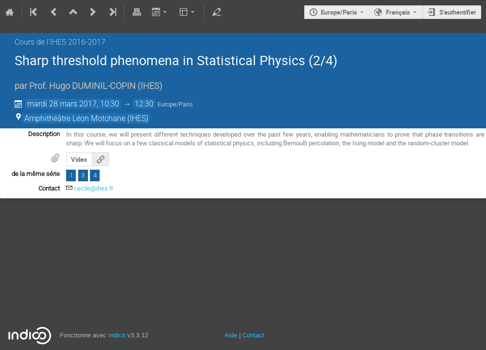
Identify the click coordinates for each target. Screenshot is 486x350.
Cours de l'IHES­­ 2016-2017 (60, 42)
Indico (116, 335)
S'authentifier (457, 12)
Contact (253, 335)
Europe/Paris (339, 12)
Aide (231, 335)
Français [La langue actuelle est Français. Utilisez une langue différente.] (398, 12)
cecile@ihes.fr (93, 188)
